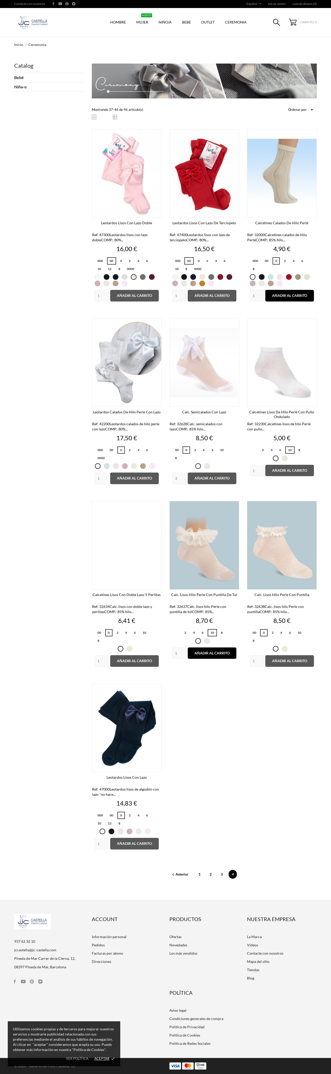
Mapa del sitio (258, 961)
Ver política (77, 1058)
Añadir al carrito (134, 295)
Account (105, 919)
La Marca (254, 936)
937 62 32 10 (24, 941)
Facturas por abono (107, 953)
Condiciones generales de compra (196, 1018)
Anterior (180, 874)
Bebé (186, 22)
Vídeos (252, 945)
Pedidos (98, 945)
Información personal (109, 936)
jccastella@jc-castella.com (35, 950)
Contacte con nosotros (29, 4)
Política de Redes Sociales (189, 1043)
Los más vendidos (183, 953)
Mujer (144, 19)
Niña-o (20, 86)
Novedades (178, 945)
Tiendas (253, 970)
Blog (250, 978)
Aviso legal (177, 1010)
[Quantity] (102, 296)
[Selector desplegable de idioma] (254, 3)
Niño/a (165, 22)
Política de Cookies (184, 1035)
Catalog (23, 65)
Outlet (208, 22)
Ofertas (175, 936)
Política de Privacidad (187, 1027)
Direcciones (101, 961)
